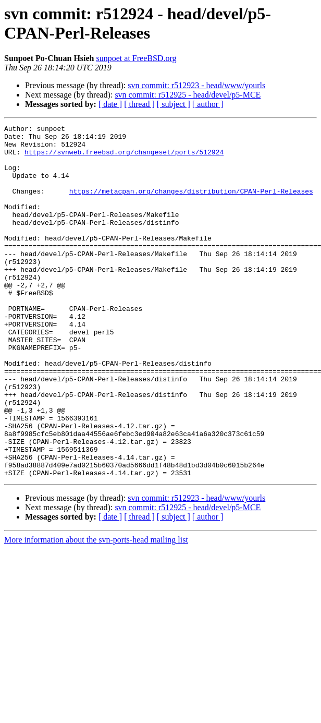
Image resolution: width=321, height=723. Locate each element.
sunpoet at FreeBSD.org (136, 58)
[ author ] (208, 104)
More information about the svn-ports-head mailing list (96, 610)
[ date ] (110, 104)
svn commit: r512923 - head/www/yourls (196, 85)
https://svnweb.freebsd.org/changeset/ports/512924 (124, 158)
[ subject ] (173, 104)
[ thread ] (139, 104)
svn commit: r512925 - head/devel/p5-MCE (188, 94)
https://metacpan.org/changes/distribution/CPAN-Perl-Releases (191, 205)
